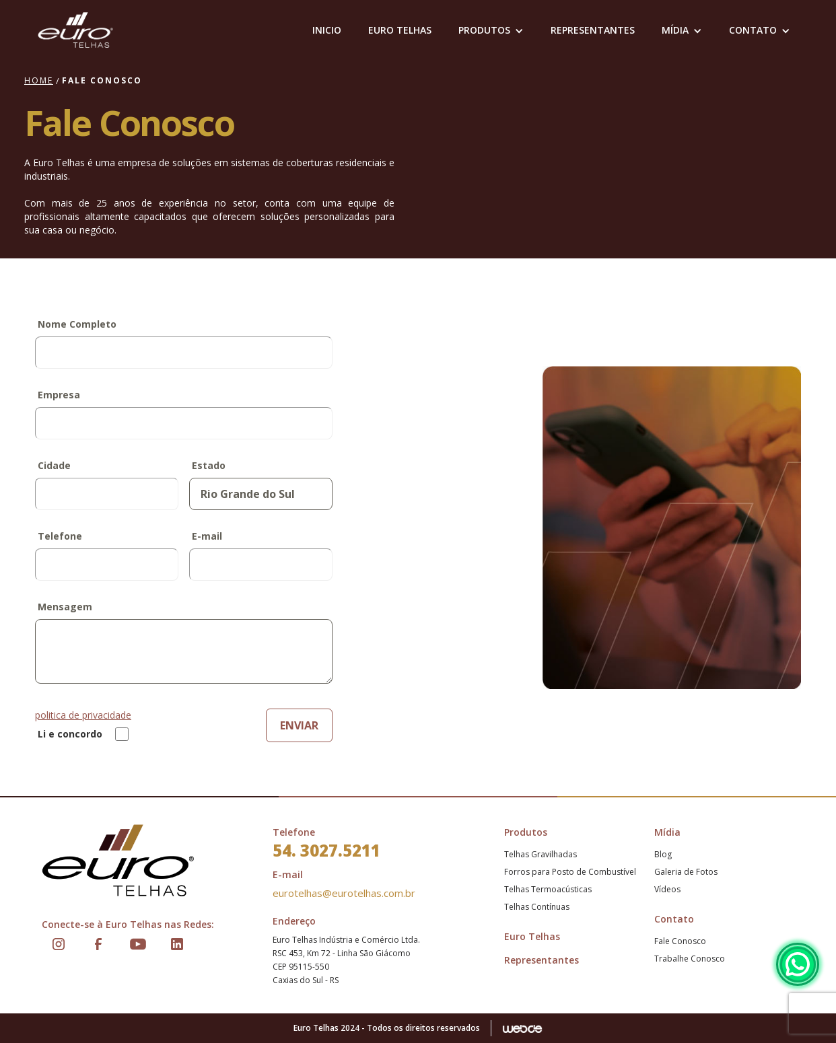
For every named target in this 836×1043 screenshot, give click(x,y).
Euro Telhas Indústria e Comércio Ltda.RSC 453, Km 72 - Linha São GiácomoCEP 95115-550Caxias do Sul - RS (346, 960)
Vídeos (667, 889)
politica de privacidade (83, 715)
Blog (663, 854)
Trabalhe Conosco (689, 958)
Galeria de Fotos (686, 871)
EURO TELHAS (399, 30)
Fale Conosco (680, 941)
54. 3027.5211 (326, 850)
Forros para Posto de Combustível (570, 871)
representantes (593, 30)
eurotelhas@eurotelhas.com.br (344, 893)
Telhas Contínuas (536, 906)
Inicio (326, 30)
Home (38, 80)
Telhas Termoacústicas (548, 889)
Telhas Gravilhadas (540, 854)
